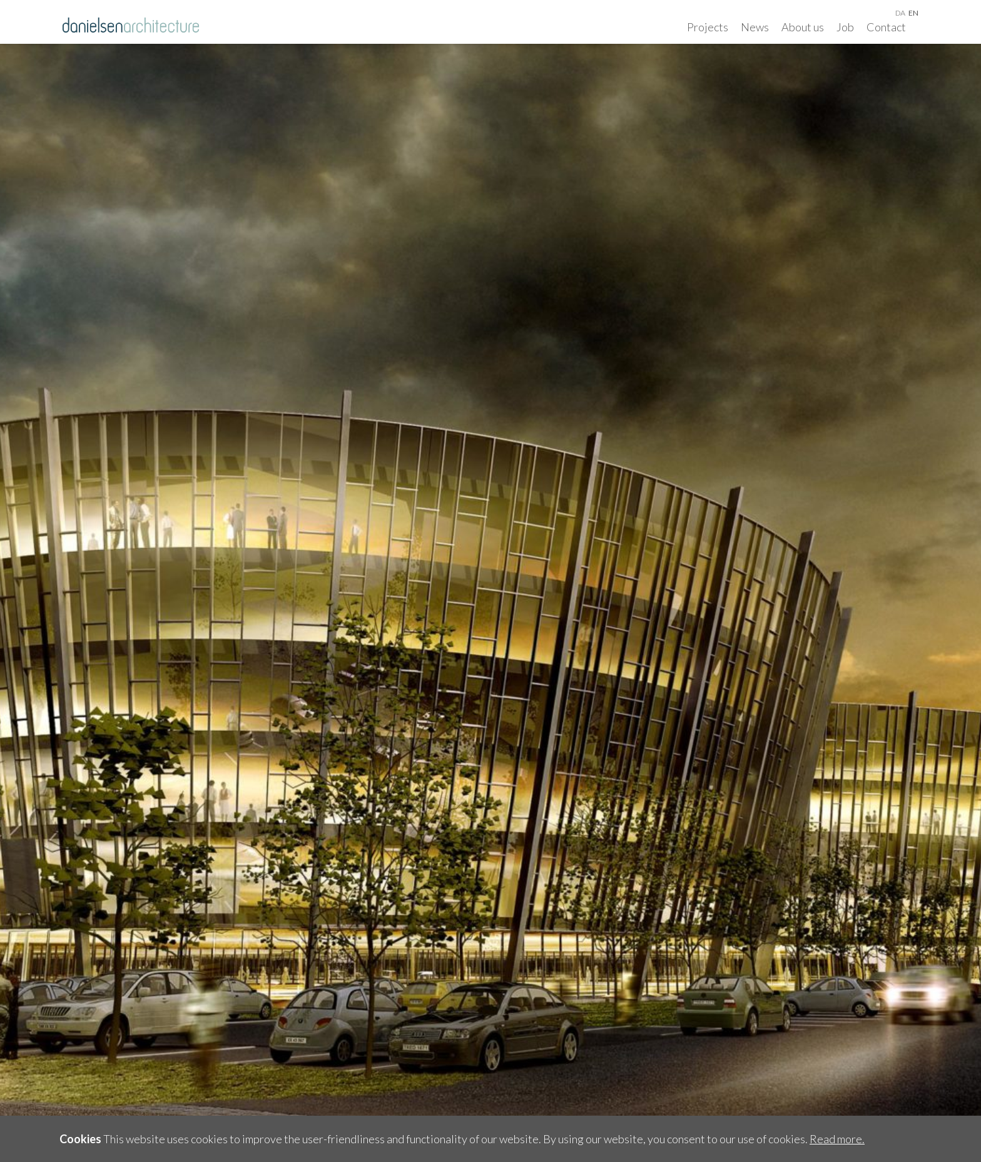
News (755, 27)
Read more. (837, 1139)
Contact (886, 27)
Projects (707, 27)
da (900, 13)
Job (845, 27)
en (913, 13)
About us (802, 27)
